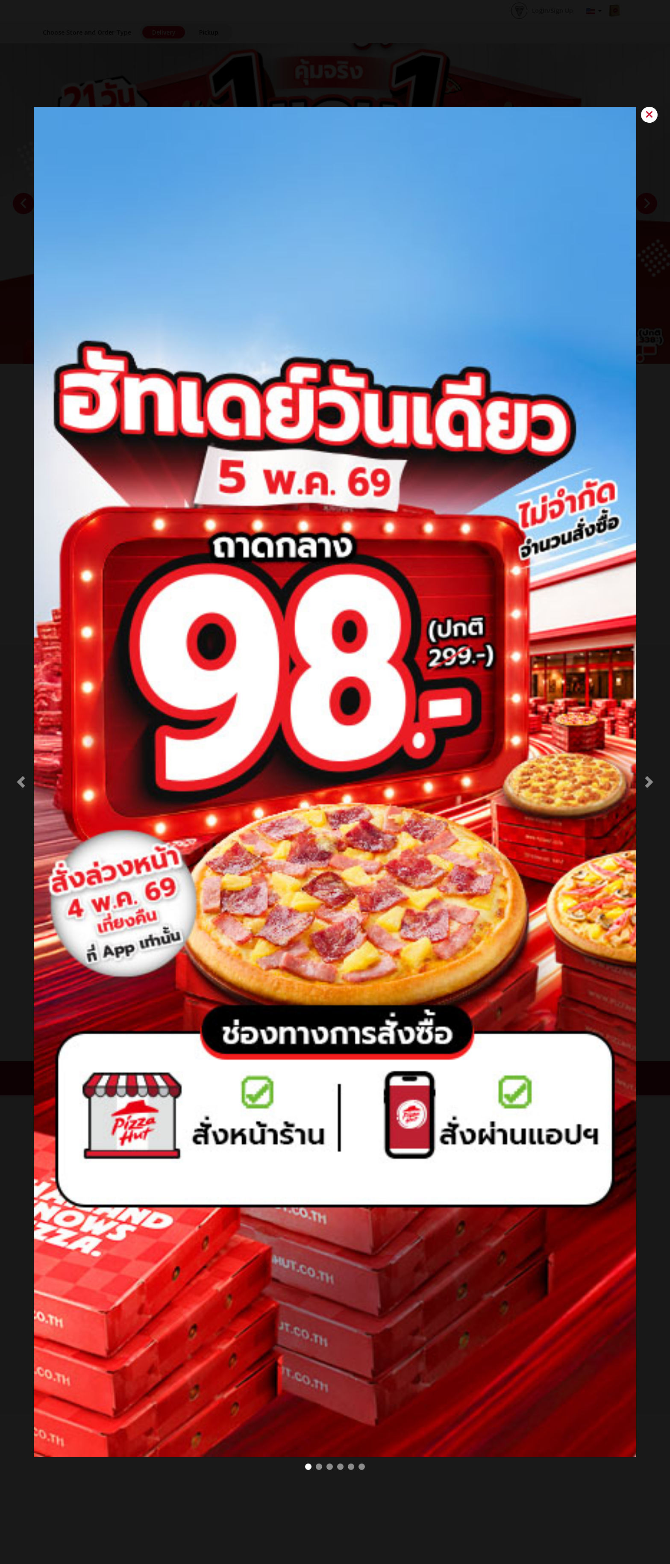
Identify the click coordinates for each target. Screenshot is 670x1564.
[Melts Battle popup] (362, 1467)
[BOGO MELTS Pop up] (351, 1467)
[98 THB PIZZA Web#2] (308, 1467)
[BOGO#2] (319, 1467)
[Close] (649, 115)
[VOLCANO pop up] (329, 1467)
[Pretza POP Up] (340, 1467)
